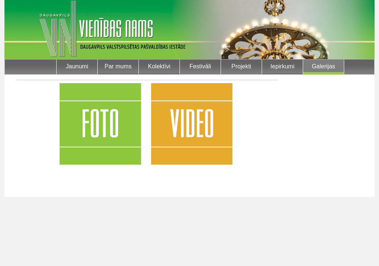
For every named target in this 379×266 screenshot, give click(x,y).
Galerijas (323, 66)
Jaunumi (77, 66)
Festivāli (200, 66)
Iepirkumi (283, 66)
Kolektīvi (159, 66)
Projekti (241, 66)
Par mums (118, 66)
